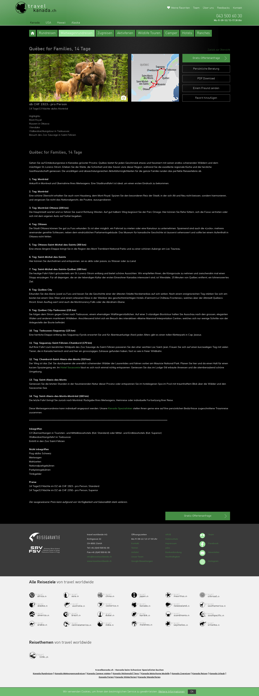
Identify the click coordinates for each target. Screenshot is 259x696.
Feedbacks (223, 8)
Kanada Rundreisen (43, 673)
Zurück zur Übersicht (219, 49)
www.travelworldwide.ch (99, 561)
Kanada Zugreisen (181, 673)
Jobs (167, 547)
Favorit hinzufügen (206, 98)
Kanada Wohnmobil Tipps (126, 673)
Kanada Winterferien (126, 677)
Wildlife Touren (149, 33)
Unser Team (137, 556)
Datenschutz (171, 539)
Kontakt (237, 8)
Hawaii (61, 22)
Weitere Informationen (171, 691)
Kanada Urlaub (217, 673)
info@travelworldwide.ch (99, 556)
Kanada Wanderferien (149, 677)
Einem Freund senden (206, 88)
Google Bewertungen (142, 561)
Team (196, 8)
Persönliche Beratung (206, 69)
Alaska (76, 22)
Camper (171, 33)
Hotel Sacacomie (70, 367)
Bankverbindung (173, 552)
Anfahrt (135, 552)
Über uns (208, 8)
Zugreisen (105, 33)
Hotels (187, 33)
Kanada (35, 22)
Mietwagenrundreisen (77, 33)
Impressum (171, 543)
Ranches (203, 33)
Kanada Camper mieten (99, 673)
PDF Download (206, 78)
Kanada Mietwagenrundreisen (70, 673)
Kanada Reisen (199, 673)
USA (48, 22)
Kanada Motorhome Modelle (155, 673)
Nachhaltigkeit (172, 556)
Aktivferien (125, 33)
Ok (191, 691)
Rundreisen (47, 33)
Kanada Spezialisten (120, 408)
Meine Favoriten (180, 8)
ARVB (168, 534)
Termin (134, 547)
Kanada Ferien (106, 677)
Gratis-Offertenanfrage (210, 58)
